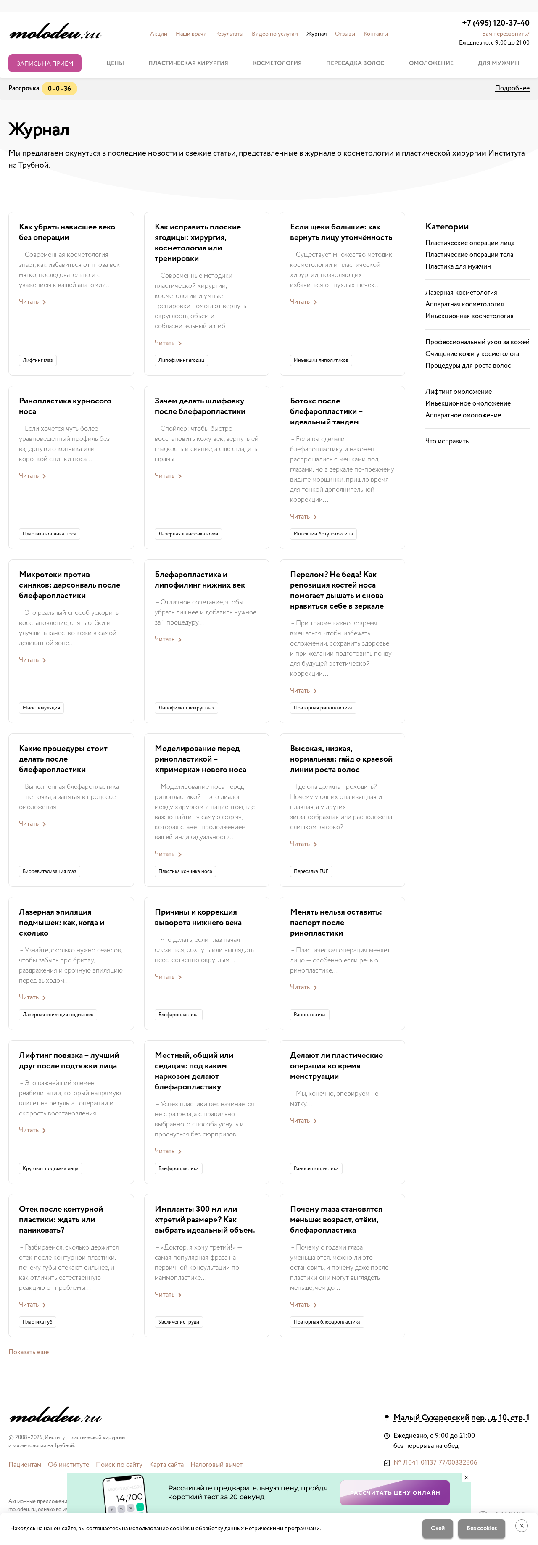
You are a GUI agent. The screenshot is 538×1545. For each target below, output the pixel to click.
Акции (158, 34)
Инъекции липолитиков (321, 360)
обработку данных (219, 1528)
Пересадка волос (355, 63)
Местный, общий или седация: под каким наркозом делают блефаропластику (194, 1071)
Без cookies (482, 1528)
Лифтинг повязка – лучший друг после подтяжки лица (69, 1060)
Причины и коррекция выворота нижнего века (198, 917)
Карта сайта (166, 1465)
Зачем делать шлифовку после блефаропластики (200, 406)
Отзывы (345, 34)
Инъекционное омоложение (468, 404)
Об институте (68, 1465)
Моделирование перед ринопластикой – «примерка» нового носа (200, 759)
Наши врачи (191, 34)
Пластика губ (38, 1322)
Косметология (277, 63)
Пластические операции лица (469, 243)
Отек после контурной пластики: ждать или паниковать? (61, 1220)
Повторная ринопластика (323, 708)
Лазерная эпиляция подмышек (58, 1014)
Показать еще (28, 1352)
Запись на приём (45, 64)
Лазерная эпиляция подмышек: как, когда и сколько (61, 922)
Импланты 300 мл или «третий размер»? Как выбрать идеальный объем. (205, 1220)
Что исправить (447, 441)
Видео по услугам (275, 34)
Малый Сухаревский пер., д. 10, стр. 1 (461, 1418)
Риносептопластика (316, 1168)
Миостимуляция (41, 708)
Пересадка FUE (311, 871)
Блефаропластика (178, 1014)
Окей (438, 1528)
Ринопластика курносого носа (65, 406)
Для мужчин (499, 63)
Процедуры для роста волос (468, 366)
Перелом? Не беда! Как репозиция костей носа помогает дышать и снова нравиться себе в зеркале (337, 590)
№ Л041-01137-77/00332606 (435, 1463)
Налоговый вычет (216, 1465)
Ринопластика (310, 1014)
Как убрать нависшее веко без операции (67, 232)
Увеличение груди (178, 1322)
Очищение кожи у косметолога (472, 354)
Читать (29, 302)
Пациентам (24, 1465)
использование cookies (159, 1528)
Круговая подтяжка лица (51, 1168)
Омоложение (431, 63)
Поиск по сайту (119, 1465)
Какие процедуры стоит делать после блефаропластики (63, 759)
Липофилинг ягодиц (181, 360)
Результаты (229, 34)
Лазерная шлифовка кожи (188, 534)
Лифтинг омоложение (458, 392)
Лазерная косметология (461, 293)
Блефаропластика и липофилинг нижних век (200, 580)
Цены (115, 63)
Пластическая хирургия (188, 63)
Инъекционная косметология (469, 316)
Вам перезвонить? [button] (506, 34)
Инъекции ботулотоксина (323, 534)
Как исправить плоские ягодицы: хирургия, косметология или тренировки (198, 243)
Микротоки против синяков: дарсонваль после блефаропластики (69, 585)
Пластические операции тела (469, 255)
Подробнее (512, 88)
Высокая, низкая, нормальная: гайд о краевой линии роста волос (341, 759)
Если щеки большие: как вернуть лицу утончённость (341, 232)
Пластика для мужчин (458, 267)
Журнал (316, 34)
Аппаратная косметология (464, 304)
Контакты (376, 34)
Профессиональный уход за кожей (477, 342)
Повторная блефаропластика (327, 1322)
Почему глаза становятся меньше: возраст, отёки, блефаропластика (336, 1220)
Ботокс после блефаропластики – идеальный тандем (326, 411)
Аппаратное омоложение (463, 415)
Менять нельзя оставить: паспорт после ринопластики (336, 922)
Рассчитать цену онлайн (395, 1493)
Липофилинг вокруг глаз (186, 708)
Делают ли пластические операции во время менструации (336, 1066)
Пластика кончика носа (49, 534)
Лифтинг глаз (38, 360)
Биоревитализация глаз (49, 871)
